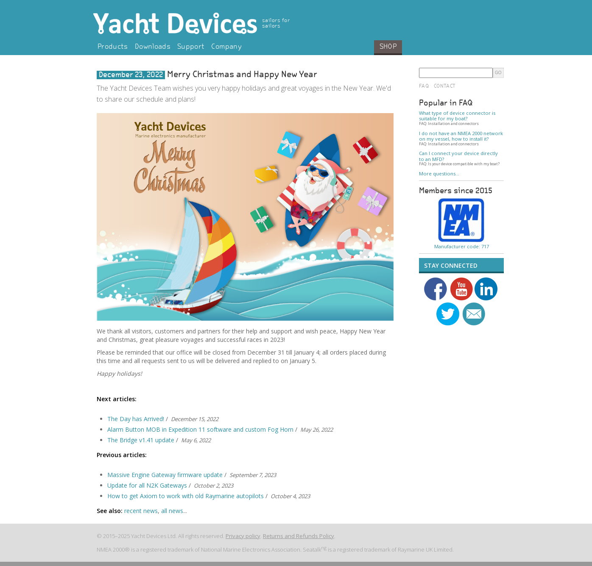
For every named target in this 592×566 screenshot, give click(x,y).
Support (190, 47)
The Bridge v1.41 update (140, 440)
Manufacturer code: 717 (461, 246)
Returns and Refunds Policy (298, 536)
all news (172, 511)
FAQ (424, 86)
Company (226, 47)
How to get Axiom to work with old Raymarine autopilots (185, 496)
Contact (444, 86)
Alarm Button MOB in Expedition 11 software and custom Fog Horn (200, 429)
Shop (388, 47)
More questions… (439, 173)
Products (113, 47)
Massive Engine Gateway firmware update (165, 475)
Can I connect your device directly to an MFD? (458, 156)
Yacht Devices (196, 23)
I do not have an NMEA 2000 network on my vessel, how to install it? (461, 136)
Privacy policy (243, 536)
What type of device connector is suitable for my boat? (457, 116)
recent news (141, 511)
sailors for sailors (276, 23)
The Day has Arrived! (135, 419)
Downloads (152, 47)
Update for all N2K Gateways (147, 485)
